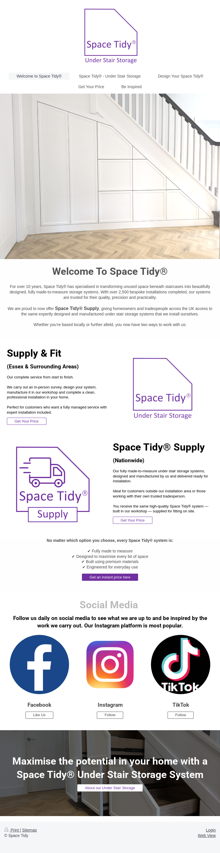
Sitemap (29, 830)
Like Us (39, 715)
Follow (110, 715)
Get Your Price (27, 421)
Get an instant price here (110, 577)
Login (211, 830)
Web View (207, 835)
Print (12, 830)
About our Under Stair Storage (110, 788)
